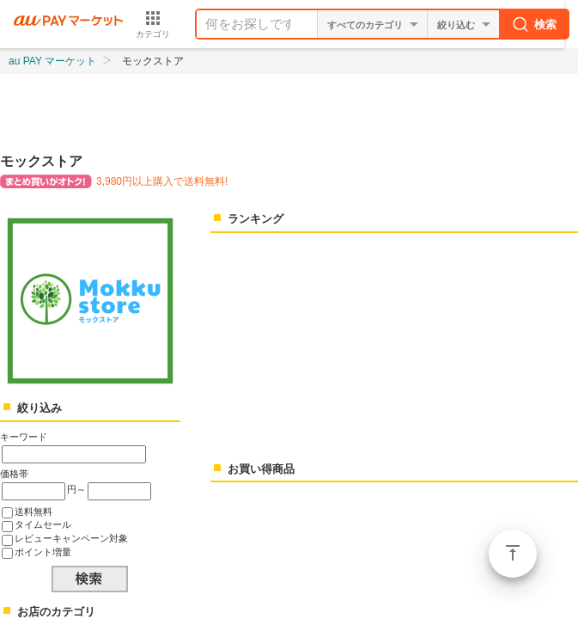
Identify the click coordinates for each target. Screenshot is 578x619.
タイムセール (43, 524)
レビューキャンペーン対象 (71, 538)
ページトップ (513, 554)
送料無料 (33, 511)
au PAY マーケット (52, 61)
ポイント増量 (43, 552)
